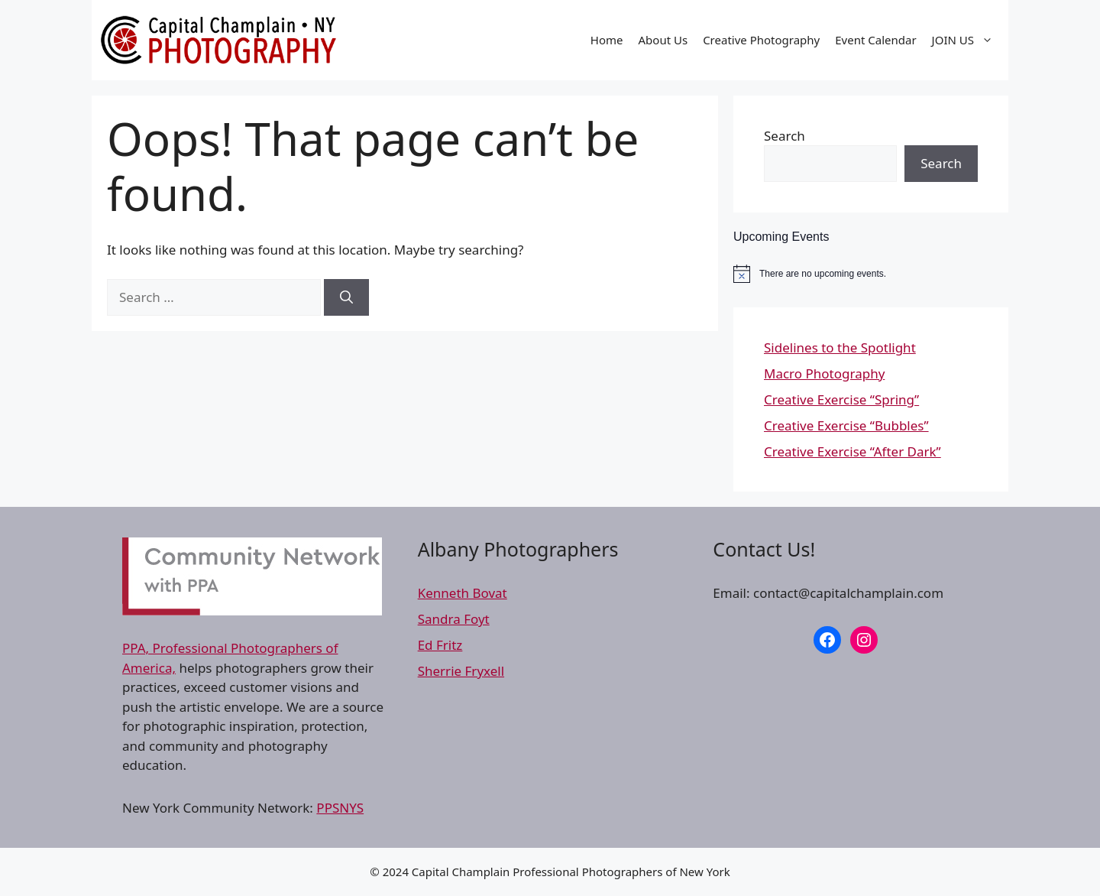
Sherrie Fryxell (461, 671)
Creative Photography (761, 39)
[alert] (870, 274)
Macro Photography (824, 373)
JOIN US (966, 40)
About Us (663, 39)
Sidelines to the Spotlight (840, 347)
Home (606, 39)
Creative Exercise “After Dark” (852, 451)
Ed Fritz (440, 645)
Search (784, 135)
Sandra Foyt (454, 619)
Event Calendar (875, 39)
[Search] (346, 297)
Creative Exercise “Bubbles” (846, 425)
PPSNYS (340, 807)
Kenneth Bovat (462, 593)
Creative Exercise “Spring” (841, 399)
